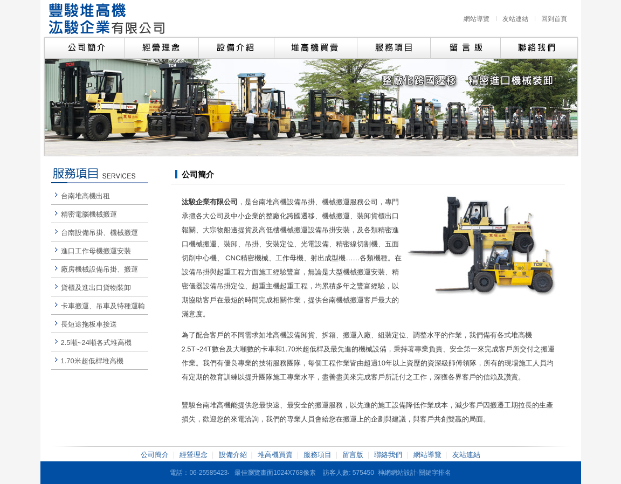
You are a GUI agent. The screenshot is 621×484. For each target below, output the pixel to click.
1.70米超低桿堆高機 (92, 361)
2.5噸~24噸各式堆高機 (96, 342)
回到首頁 (554, 19)
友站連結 (515, 19)
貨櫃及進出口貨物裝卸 (96, 288)
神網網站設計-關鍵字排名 (414, 472)
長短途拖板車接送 (89, 324)
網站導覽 (476, 19)
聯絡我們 (388, 455)
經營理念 (194, 455)
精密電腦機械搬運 (89, 214)
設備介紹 (233, 455)
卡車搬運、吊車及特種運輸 (103, 306)
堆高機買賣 (275, 455)
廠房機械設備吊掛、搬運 (99, 269)
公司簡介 (155, 455)
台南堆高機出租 (85, 196)
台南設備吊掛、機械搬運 (99, 233)
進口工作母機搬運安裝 (96, 251)
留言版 (352, 455)
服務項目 (317, 455)
